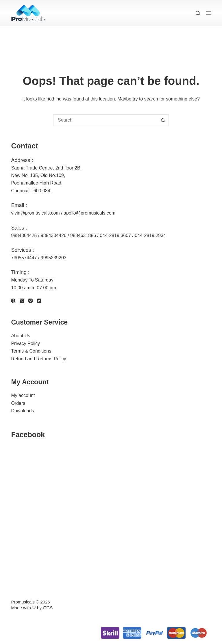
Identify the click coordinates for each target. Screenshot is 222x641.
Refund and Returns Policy (38, 358)
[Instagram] (30, 301)
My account (23, 395)
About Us (20, 335)
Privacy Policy (25, 343)
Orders (18, 403)
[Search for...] (105, 120)
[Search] (198, 13)
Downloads (22, 410)
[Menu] (208, 13)
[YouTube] (39, 301)
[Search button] (163, 120)
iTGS (48, 607)
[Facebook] (13, 301)
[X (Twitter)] (22, 301)
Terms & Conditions (31, 351)
